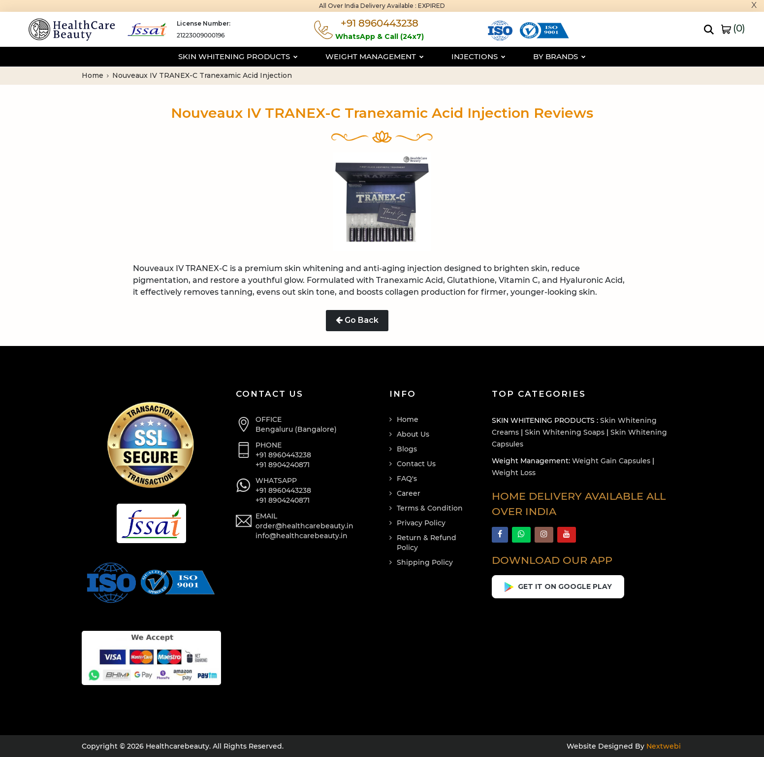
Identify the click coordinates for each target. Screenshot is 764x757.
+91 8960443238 (283, 454)
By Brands (559, 56)
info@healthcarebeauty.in (301, 535)
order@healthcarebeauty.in (304, 525)
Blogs (407, 449)
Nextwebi (662, 746)
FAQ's (407, 478)
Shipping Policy (425, 562)
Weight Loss (514, 472)
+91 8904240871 (282, 464)
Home (95, 75)
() (733, 28)
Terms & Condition (430, 508)
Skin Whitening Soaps (565, 432)
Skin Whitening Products (238, 56)
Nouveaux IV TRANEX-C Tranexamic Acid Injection (202, 75)
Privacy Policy (421, 522)
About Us (413, 434)
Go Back (357, 320)
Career (408, 493)
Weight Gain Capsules (611, 460)
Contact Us (416, 463)
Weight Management (374, 56)
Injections (478, 56)
